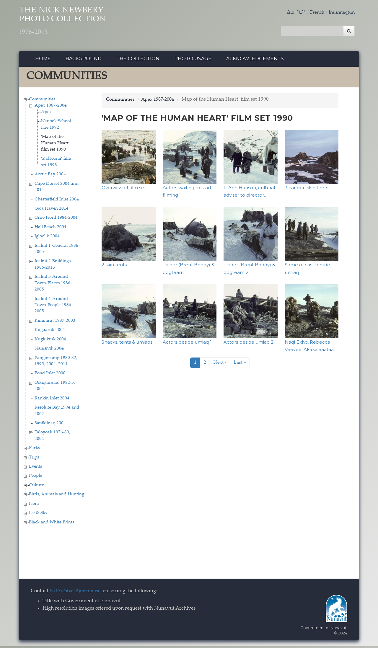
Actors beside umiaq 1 (187, 343)
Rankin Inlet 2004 (52, 400)
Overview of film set (124, 189)
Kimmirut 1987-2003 (55, 322)
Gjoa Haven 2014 (52, 210)
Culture (36, 486)
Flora (34, 505)
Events (35, 468)
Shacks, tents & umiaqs (127, 343)
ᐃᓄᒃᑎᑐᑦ (292, 12)
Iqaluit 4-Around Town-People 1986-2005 (54, 306)
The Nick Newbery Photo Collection (73, 24)
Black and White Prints (51, 524)
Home (43, 60)
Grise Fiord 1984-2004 (56, 219)
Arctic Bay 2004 (50, 176)
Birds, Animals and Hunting (56, 496)
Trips (34, 459)
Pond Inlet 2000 (50, 375)
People (35, 477)
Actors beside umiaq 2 (248, 343)
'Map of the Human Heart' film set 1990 (55, 145)
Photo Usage (192, 60)
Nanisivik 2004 (49, 350)
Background (84, 60)
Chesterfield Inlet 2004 (57, 201)
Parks (34, 450)
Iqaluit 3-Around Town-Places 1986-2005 (53, 284)
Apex (46, 113)
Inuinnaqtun (340, 12)
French (314, 12)
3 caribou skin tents (306, 189)
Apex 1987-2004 (51, 107)
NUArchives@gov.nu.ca (76, 592)
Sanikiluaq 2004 (50, 424)
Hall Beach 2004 (50, 228)
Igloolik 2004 (47, 238)
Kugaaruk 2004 (50, 331)
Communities (42, 101)
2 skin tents (114, 266)
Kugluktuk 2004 (50, 341)
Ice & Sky (38, 514)
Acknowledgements (255, 60)
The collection (137, 60)
